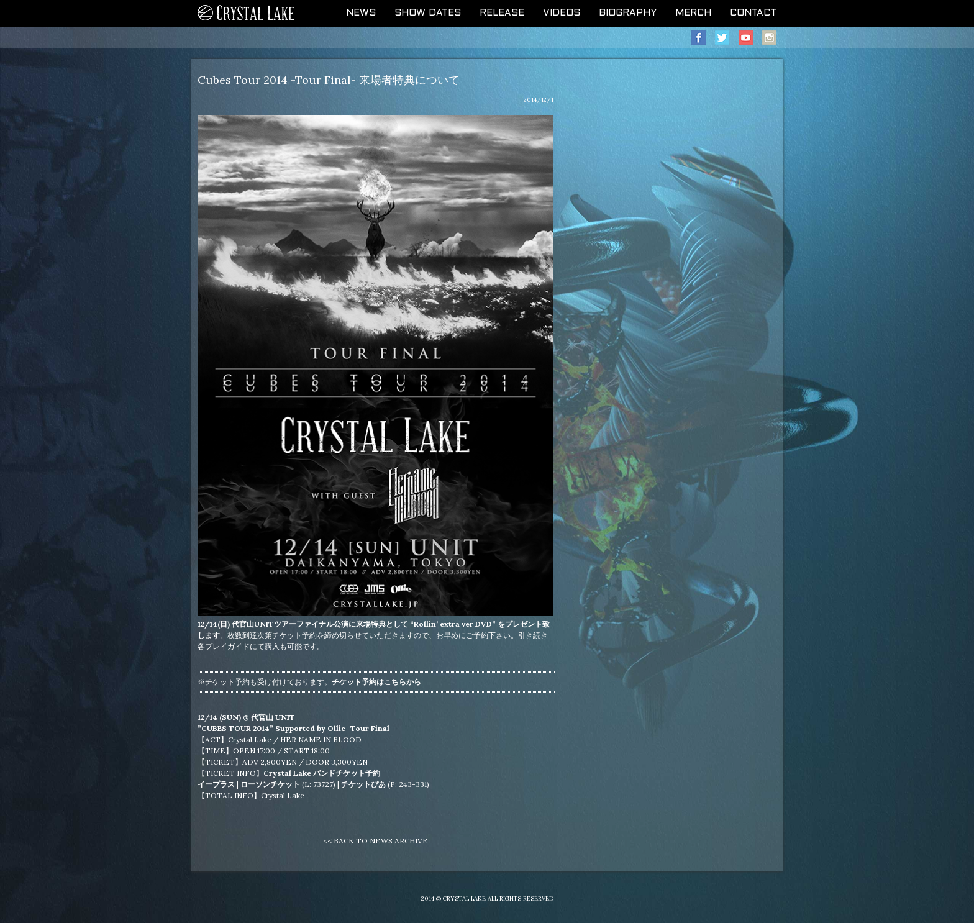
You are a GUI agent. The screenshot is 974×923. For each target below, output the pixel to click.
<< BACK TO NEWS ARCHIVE (375, 840)
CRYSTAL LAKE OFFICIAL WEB (247, 13)
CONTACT (753, 13)
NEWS (361, 13)
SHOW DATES (427, 13)
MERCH (693, 13)
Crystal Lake (282, 795)
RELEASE (502, 13)
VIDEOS (561, 13)
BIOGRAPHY (628, 13)
